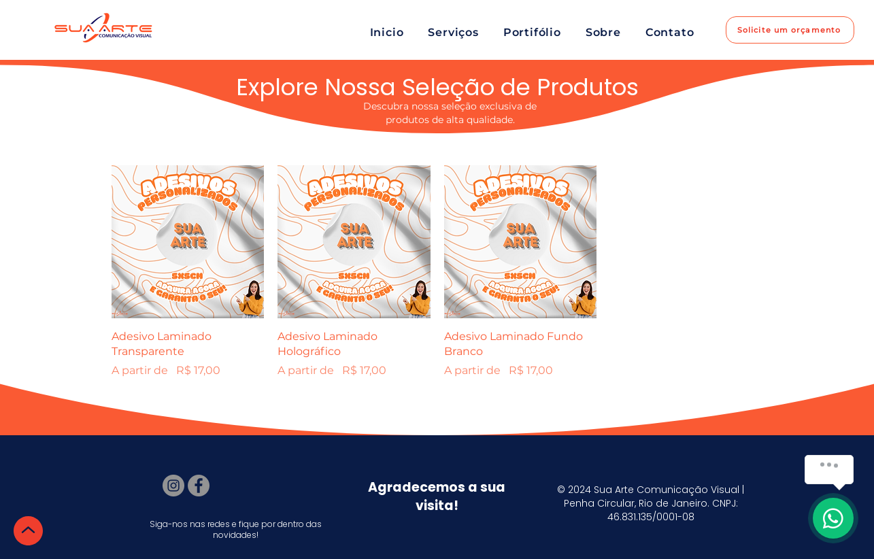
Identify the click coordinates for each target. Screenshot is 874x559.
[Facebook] (198, 485)
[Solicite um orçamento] (790, 30)
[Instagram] (173, 485)
